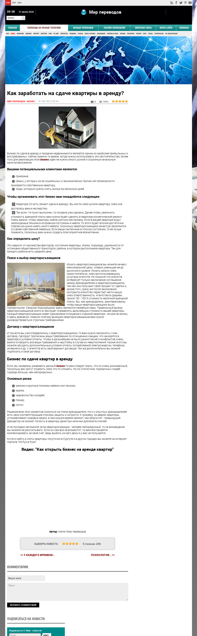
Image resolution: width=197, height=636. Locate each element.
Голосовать (159, 235)
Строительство (159, 28)
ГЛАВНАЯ (12, 22)
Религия (138, 28)
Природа (122, 28)
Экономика (20, 28)
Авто (7, 28)
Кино (50, 28)
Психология (130, 28)
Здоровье (29, 28)
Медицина (72, 28)
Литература (64, 28)
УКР (14, 2)
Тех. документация (171, 28)
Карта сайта (166, 22)
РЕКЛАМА (184, 22)
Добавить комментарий (23, 602)
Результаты (159, 241)
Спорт (144, 28)
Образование (101, 28)
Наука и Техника (90, 28)
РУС (8, 2)
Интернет (36, 28)
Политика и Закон (112, 28)
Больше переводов (83, 22)
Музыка (80, 28)
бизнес (73, 154)
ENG (20, 2)
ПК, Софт (56, 28)
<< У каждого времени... (36, 552)
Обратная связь (143, 22)
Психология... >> (101, 552)
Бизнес (13, 28)
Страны (150, 28)
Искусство (44, 28)
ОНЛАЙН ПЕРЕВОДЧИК (114, 22)
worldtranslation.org (154, 616)
